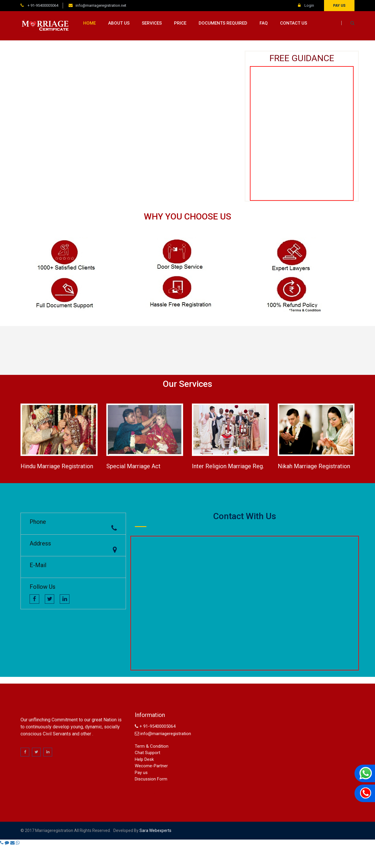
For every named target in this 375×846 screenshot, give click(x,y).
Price (180, 23)
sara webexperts (155, 830)
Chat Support (147, 752)
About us (118, 23)
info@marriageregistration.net (101, 5)
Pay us (339, 6)
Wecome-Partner (151, 765)
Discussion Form (151, 779)
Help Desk (144, 759)
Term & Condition (151, 746)
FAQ (264, 23)
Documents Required (223, 23)
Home (89, 23)
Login (306, 5)
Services (152, 23)
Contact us (293, 23)
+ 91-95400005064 (42, 5)
